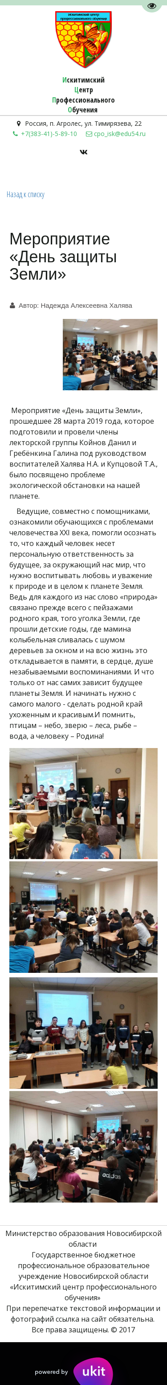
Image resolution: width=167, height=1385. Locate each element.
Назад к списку (26, 194)
